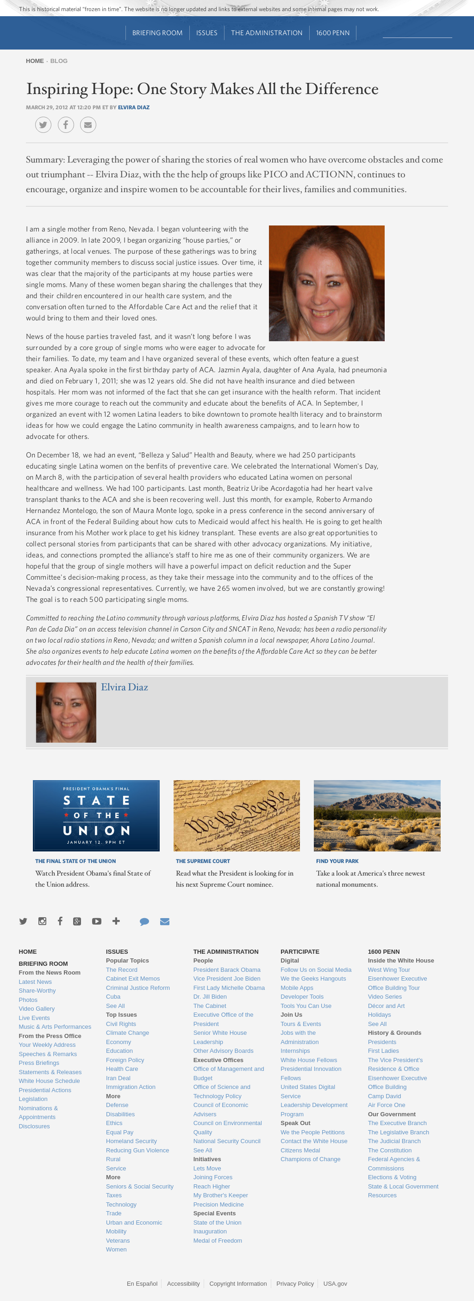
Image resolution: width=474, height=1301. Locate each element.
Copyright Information (238, 1283)
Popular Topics (127, 960)
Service (116, 1168)
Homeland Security (131, 1141)
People (203, 960)
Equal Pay (119, 1132)
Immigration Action (131, 1086)
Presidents (382, 1041)
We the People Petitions (313, 1132)
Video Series (385, 996)
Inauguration (210, 1231)
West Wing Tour (389, 969)
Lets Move (207, 1168)
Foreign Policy (125, 1060)
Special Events (214, 1213)
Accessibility (183, 1283)
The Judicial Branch (394, 1141)
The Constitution (390, 1150)
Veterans (118, 1240)
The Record (121, 969)
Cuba (113, 996)
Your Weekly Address (47, 1044)
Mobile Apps (297, 987)
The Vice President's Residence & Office (395, 1065)
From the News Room (50, 972)
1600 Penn (333, 33)
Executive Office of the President (223, 1019)
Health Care (122, 1068)
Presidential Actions (45, 1090)
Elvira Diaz (134, 107)
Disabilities (120, 1114)
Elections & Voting (392, 1177)
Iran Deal (118, 1078)
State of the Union (217, 1222)
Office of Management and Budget (228, 1073)
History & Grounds (395, 1032)
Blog (59, 60)
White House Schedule (49, 1080)
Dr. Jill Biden (210, 996)
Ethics (114, 1123)
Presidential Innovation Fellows (311, 1073)
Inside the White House (401, 960)
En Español (142, 1283)
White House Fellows (309, 1060)
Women (116, 1249)
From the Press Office (50, 1035)
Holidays (379, 1014)
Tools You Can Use (306, 1005)
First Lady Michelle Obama (229, 987)
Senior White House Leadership (220, 1037)
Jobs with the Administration (299, 1037)
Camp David (384, 1096)
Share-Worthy (37, 990)
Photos (28, 999)
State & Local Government (403, 1186)
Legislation (33, 1098)
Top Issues (121, 1014)
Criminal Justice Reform (138, 987)
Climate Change (127, 1032)
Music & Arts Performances (55, 1026)
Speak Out (295, 1123)
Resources (382, 1195)
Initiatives (207, 1159)
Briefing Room (157, 33)
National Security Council (227, 1141)
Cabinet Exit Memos (133, 978)
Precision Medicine (218, 1204)
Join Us (291, 1014)
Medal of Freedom (218, 1240)
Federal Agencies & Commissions (394, 1164)
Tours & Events (301, 1023)
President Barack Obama (227, 969)
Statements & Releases (50, 1072)
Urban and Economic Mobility (134, 1227)
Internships (295, 1050)
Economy (118, 1041)
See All (115, 1005)
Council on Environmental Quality (227, 1128)
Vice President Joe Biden (227, 978)
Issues (207, 33)
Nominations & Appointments (38, 1113)
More (113, 1096)
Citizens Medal (300, 1150)
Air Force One (386, 1104)
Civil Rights (121, 1023)
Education (119, 1050)
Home (35, 60)
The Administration (267, 33)
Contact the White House (314, 1141)
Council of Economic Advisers (221, 1109)
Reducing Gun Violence (137, 1150)
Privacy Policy (295, 1283)
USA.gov (335, 1283)
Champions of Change (310, 1159)
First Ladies (383, 1050)
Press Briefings (39, 1062)
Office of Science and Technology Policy (221, 1091)
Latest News (35, 981)
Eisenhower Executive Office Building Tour (397, 983)
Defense (117, 1104)
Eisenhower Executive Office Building (397, 1083)
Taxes (114, 1195)
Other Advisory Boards (223, 1050)
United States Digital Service (308, 1091)
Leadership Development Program (314, 1109)
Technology (121, 1204)
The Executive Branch (397, 1123)
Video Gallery (37, 1008)
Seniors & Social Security (140, 1186)
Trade (113, 1213)
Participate (300, 951)
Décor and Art (386, 1005)
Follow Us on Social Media (316, 969)
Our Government (392, 1114)
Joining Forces (213, 1177)
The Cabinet (209, 1005)
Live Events (34, 1017)
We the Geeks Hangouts (313, 978)
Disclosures (34, 1126)
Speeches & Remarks (48, 1054)
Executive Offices (218, 1060)
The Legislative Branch (398, 1132)
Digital (290, 960)
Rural (113, 1159)
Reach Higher (212, 1186)
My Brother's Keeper (220, 1195)
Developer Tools (302, 996)
